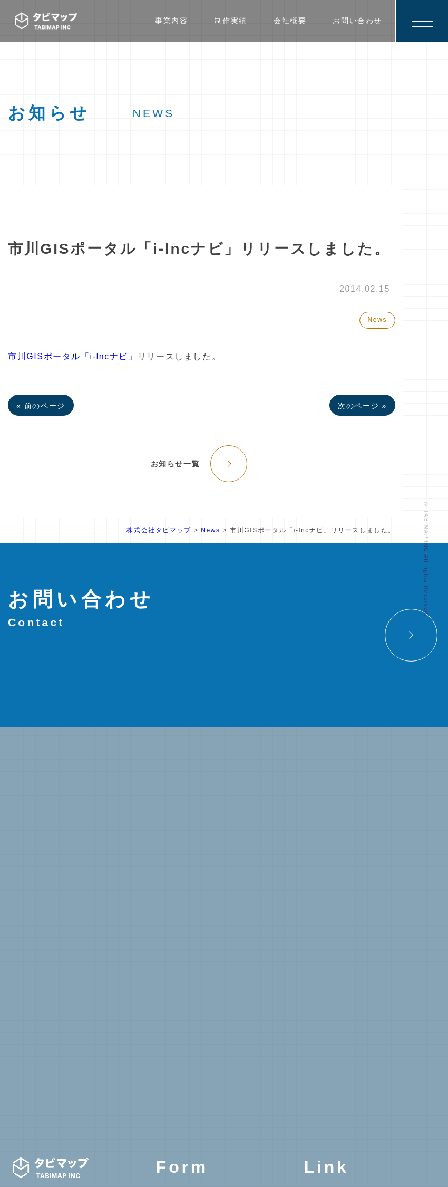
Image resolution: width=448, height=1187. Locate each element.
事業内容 (171, 20)
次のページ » (362, 405)
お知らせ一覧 (175, 464)
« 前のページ (40, 405)
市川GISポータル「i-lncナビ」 (73, 356)
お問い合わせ (357, 20)
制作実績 (231, 20)
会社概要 (290, 20)
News (377, 319)
